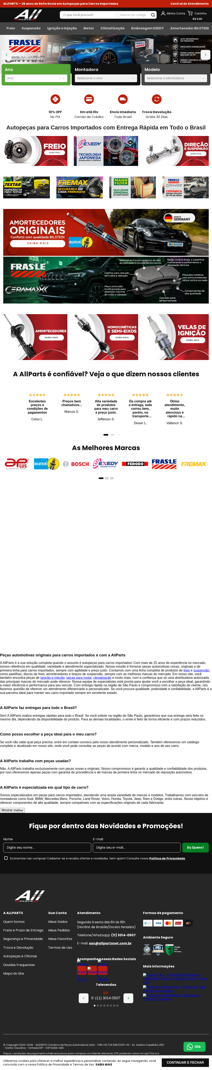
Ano (9, 69)
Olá (198, 1046)
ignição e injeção (52, 687)
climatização (102, 687)
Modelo (152, 69)
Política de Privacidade (167, 868)
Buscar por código (133, 15)
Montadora (86, 69)
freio (187, 679)
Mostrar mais (12, 819)
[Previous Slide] (6, 55)
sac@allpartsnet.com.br (110, 943)
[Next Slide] (205, 55)
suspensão (201, 679)
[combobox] (7, 78)
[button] (189, 4)
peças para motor (79, 687)
